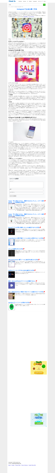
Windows (20, 1)
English (30, 1)
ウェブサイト (12, 192)
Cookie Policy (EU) (32, 465)
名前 (10, 189)
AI (27, 1)
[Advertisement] (38, 343)
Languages (35, 1)
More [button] (45, 1)
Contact (12, 465)
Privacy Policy (18, 465)
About (9, 465)
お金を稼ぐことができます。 (29, 16)
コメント (11, 181)
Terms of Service (24, 465)
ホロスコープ (40, 1)
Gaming (24, 1)
